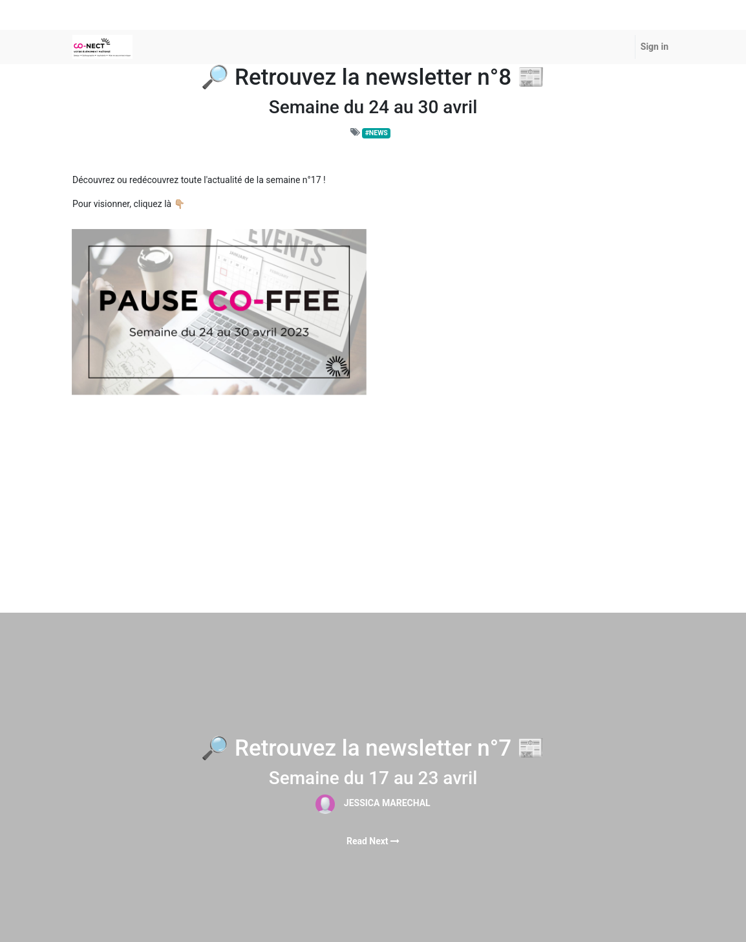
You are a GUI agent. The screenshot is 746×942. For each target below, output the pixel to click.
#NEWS (376, 133)
